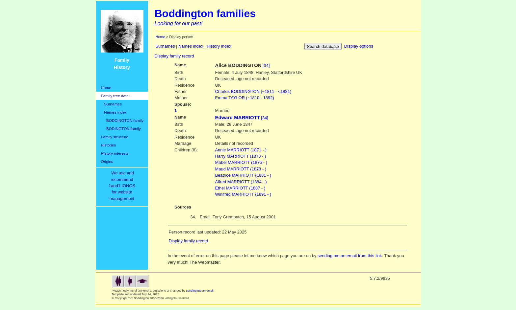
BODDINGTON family (122, 120)
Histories (108, 145)
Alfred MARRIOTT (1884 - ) (241, 181)
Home (106, 87)
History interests (115, 153)
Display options (358, 46)
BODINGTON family (121, 128)
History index (219, 46)
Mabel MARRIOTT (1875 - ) (241, 162)
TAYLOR (244, 97)
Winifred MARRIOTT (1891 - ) (243, 194)
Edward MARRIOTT (237, 117)
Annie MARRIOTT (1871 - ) (241, 149)
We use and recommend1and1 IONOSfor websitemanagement (123, 185)
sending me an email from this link (350, 255)
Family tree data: (115, 96)
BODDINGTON (253, 91)
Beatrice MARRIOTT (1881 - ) (243, 175)
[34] (266, 65)
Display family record (174, 56)
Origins (107, 161)
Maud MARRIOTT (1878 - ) (241, 168)
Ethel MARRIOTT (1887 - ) (240, 188)
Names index (114, 112)
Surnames (111, 104)
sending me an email (200, 290)
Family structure (115, 137)
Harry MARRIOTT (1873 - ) (240, 156)
